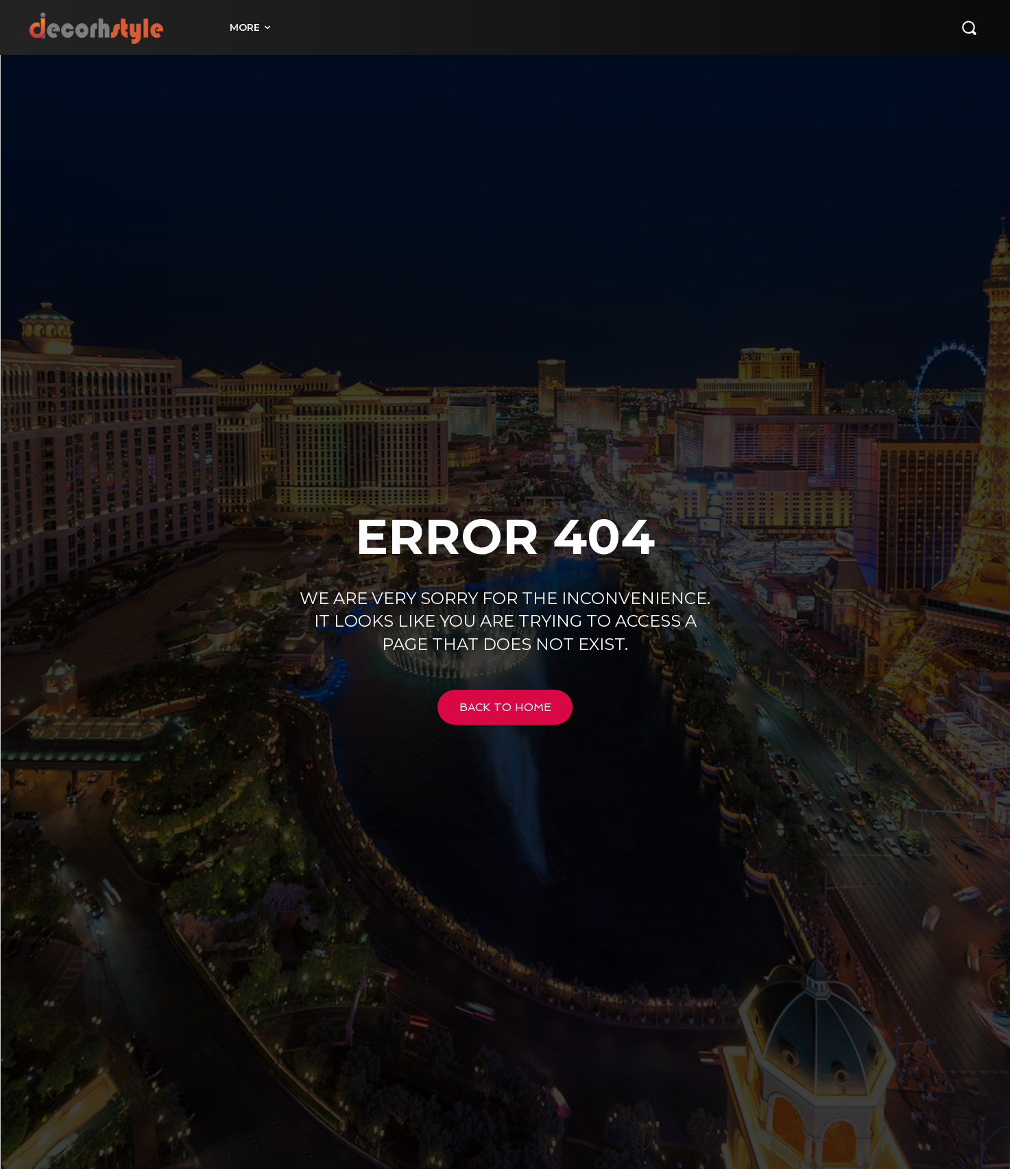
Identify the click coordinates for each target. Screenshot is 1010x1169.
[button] (969, 27)
